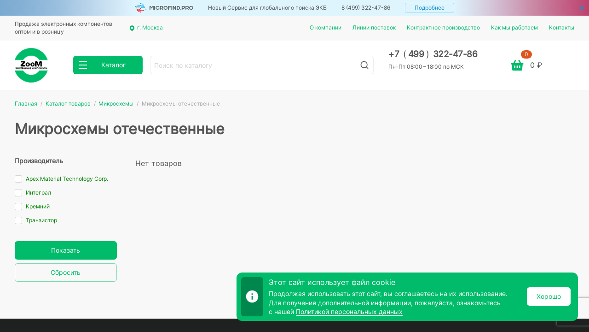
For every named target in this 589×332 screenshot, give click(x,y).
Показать (65, 250)
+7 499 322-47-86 (432, 54)
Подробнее (430, 7)
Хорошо (549, 296)
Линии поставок (374, 27)
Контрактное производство (443, 27)
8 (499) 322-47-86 (365, 7)
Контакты (561, 27)
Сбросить (66, 272)
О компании (325, 27)
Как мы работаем (514, 27)
